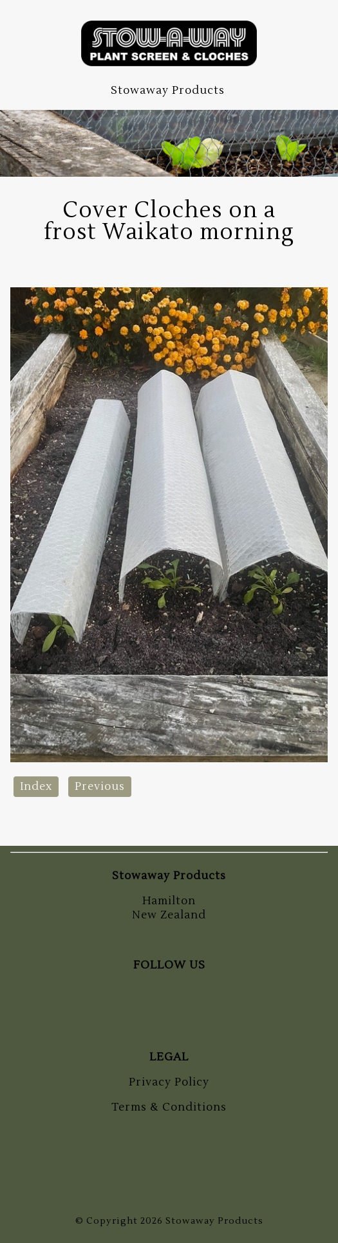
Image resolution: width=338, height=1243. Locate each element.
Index (36, 787)
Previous (100, 787)
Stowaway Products (214, 1221)
